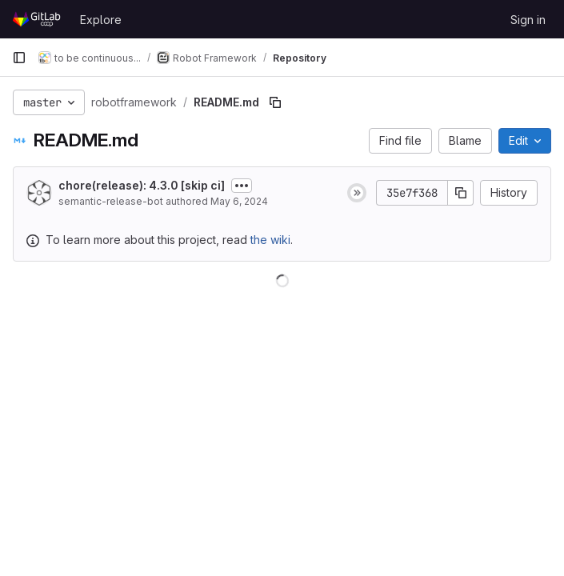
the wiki (270, 239)
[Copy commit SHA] (461, 193)
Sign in (528, 19)
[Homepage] (38, 19)
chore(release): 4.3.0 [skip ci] (141, 185)
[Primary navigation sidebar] (19, 57)
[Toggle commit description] (241, 185)
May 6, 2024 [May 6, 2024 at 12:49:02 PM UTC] (239, 201)
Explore (101, 19)
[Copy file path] (275, 102)
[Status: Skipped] (356, 192)
